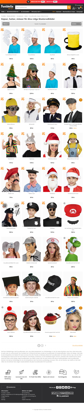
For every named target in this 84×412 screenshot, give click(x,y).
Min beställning (25, 392)
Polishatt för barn (31, 228)
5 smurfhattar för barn (11, 55)
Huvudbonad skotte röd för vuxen (31, 332)
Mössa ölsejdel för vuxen (73, 55)
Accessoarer (25, 11)
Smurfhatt (52, 55)
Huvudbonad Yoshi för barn (73, 263)
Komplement (20, 16)
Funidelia (3, 16)
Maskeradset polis (11, 228)
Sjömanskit (31, 124)
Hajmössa (31, 159)
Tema (2, 11)
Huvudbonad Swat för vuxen (52, 297)
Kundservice (10, 387)
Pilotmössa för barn (52, 124)
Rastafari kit (11, 159)
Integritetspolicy (5, 396)
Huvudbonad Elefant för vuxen (11, 263)
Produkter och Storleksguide (29, 396)
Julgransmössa (11, 89)
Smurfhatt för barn (52, 89)
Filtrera (5, 24)
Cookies (3, 398)
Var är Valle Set (11, 332)
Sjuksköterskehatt (52, 263)
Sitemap (3, 399)
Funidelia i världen (5, 392)
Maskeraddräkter (12, 11)
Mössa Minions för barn (73, 159)
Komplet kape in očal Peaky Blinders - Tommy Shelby (73, 125)
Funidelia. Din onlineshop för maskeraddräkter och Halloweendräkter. (7, 7)
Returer (24, 398)
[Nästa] (45, 345)
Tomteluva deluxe (52, 159)
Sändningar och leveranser (28, 394)
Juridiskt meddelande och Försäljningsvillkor (12, 394)
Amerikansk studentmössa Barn (11, 297)
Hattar (26, 16)
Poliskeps (52, 228)
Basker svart (32, 193)
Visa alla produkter (77, 345)
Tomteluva (52, 193)
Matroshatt (73, 332)
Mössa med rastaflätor (73, 297)
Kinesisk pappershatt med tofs (52, 332)
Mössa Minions (11, 124)
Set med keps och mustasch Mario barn (73, 229)
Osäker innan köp (26, 399)
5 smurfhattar (31, 55)
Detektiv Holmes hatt (31, 263)
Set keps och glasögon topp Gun (32, 89)
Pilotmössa (73, 89)
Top (53, 11)
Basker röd (11, 193)
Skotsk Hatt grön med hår (31, 297)
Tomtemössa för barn (73, 193)
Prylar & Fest (35, 11)
